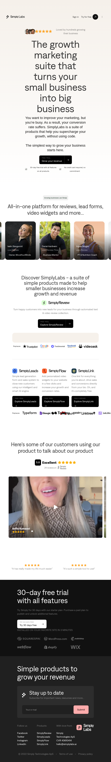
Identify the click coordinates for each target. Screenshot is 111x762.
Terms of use (66, 754)
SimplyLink (42, 744)
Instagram (22, 740)
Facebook (22, 733)
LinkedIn (21, 744)
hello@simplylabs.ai (66, 744)
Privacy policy (85, 754)
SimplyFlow (43, 740)
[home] (15, 17)
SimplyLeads (43, 736)
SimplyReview (44, 733)
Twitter (20, 736)
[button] (102, 16)
